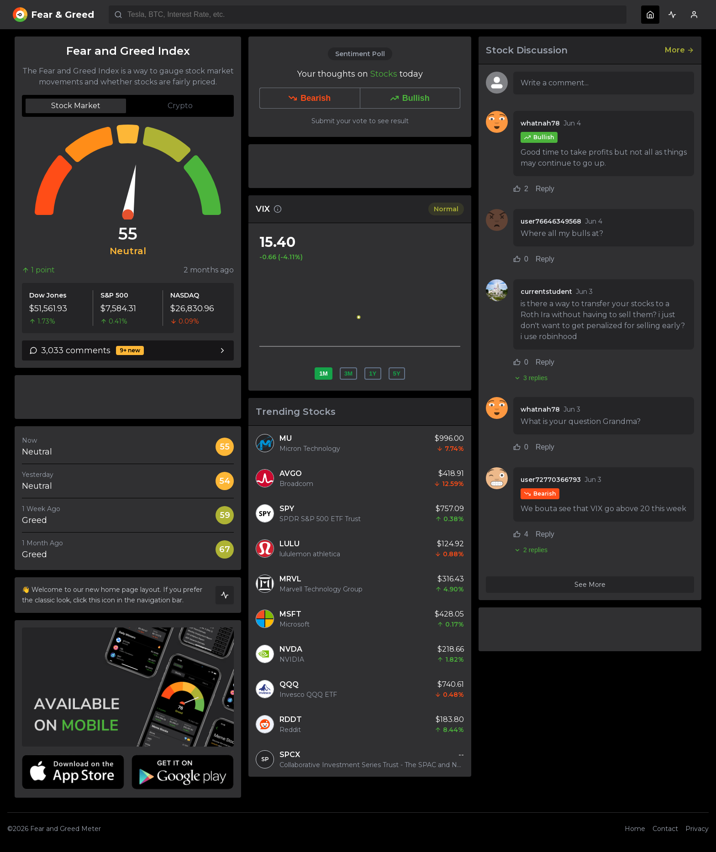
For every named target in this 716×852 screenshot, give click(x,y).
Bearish (310, 98)
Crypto (180, 105)
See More (589, 584)
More (679, 50)
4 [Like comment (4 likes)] (520, 534)
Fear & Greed (53, 14)
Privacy (697, 829)
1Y (372, 373)
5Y (396, 373)
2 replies (530, 550)
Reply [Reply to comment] (545, 189)
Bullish (410, 98)
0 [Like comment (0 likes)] (520, 259)
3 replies (530, 378)
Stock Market (75, 105)
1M (323, 373)
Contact (665, 829)
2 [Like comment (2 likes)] (520, 189)
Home (635, 829)
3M (348, 373)
